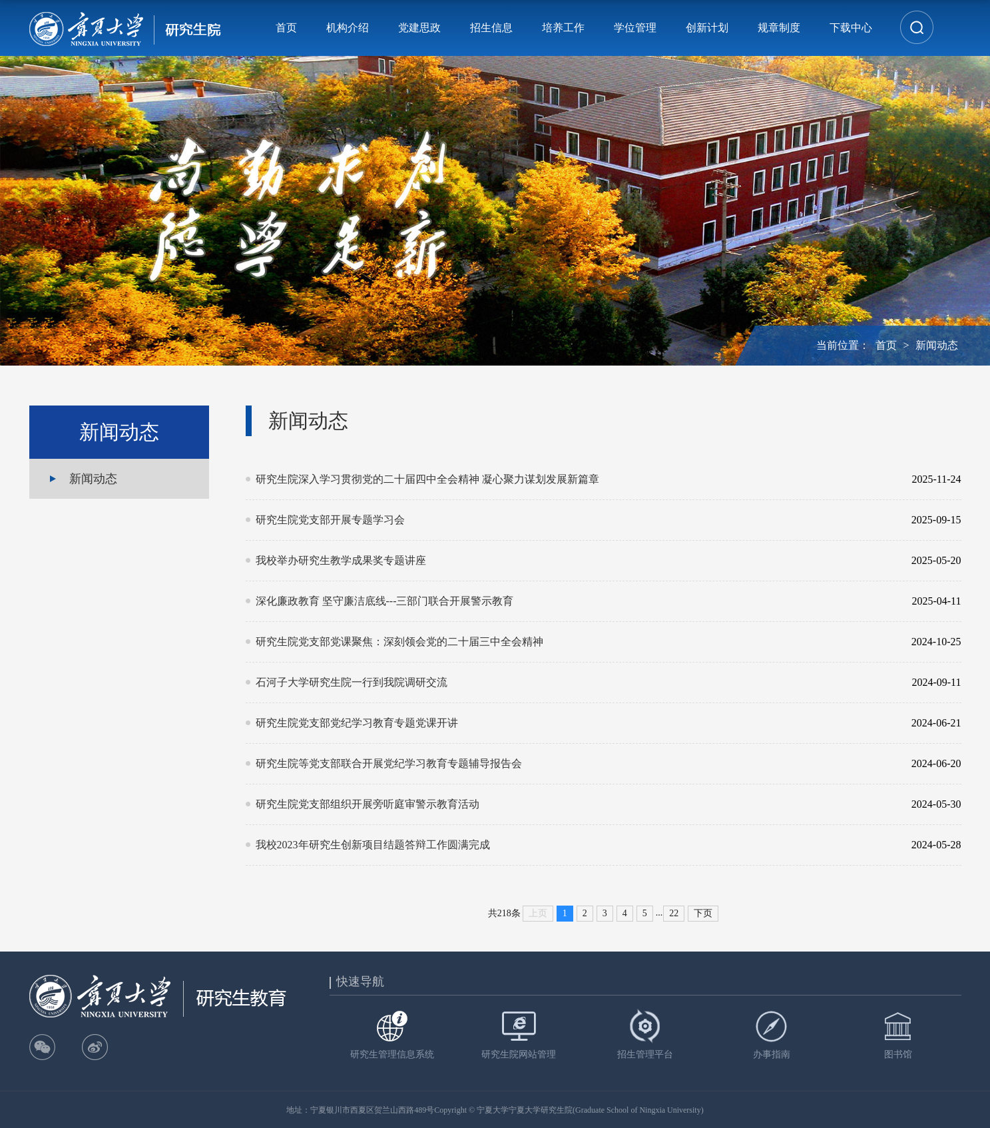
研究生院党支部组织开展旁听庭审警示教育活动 (575, 804)
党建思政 (419, 27)
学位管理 (635, 27)
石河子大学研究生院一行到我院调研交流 (575, 683)
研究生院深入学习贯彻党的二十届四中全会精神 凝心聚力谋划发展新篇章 (575, 479)
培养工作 (563, 27)
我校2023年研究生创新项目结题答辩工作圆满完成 (575, 845)
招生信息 (491, 27)
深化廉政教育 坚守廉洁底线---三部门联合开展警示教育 (575, 601)
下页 (703, 913)
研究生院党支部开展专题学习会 (575, 520)
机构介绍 (347, 27)
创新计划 (707, 27)
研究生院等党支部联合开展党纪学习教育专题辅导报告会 (575, 764)
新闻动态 (936, 345)
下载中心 (851, 27)
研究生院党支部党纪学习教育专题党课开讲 (575, 723)
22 (673, 913)
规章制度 (779, 27)
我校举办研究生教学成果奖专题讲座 (575, 561)
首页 (286, 27)
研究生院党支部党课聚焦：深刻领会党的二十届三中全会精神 (575, 642)
